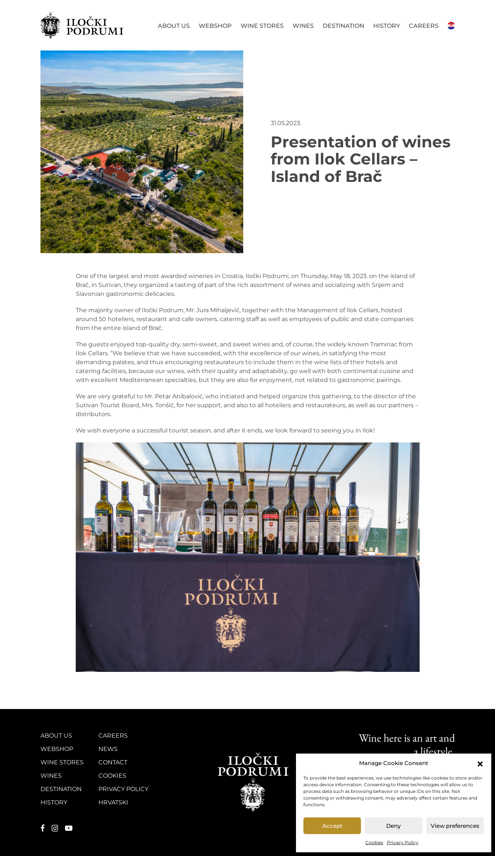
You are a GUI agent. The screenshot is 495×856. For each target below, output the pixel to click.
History (386, 25)
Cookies (374, 842)
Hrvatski (451, 24)
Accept (332, 825)
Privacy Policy (403, 842)
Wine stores (262, 25)
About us (174, 25)
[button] (480, 763)
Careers (424, 25)
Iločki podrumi (82, 25)
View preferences (455, 825)
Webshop (215, 25)
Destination (343, 25)
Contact (112, 762)
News (108, 748)
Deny (393, 825)
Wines (303, 25)
